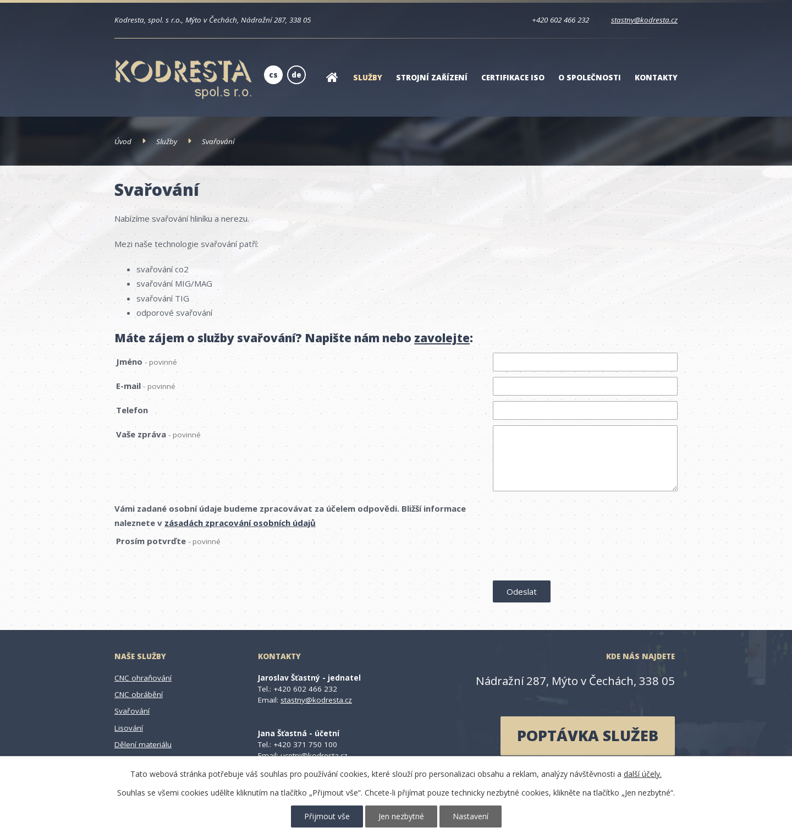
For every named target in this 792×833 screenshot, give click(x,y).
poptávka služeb (587, 735)
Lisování (128, 728)
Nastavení (470, 816)
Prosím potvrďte (168, 540)
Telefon (132, 409)
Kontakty (656, 78)
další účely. (643, 774)
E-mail (145, 385)
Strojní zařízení (432, 78)
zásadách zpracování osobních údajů (240, 522)
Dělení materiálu (143, 744)
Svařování (132, 711)
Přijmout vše (327, 816)
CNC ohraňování (143, 678)
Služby (367, 78)
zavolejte (442, 338)
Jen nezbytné (401, 816)
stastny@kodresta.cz (644, 20)
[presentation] (576, 555)
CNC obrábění (138, 694)
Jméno (146, 361)
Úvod (331, 84)
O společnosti (589, 78)
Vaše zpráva (158, 434)
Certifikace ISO (512, 78)
